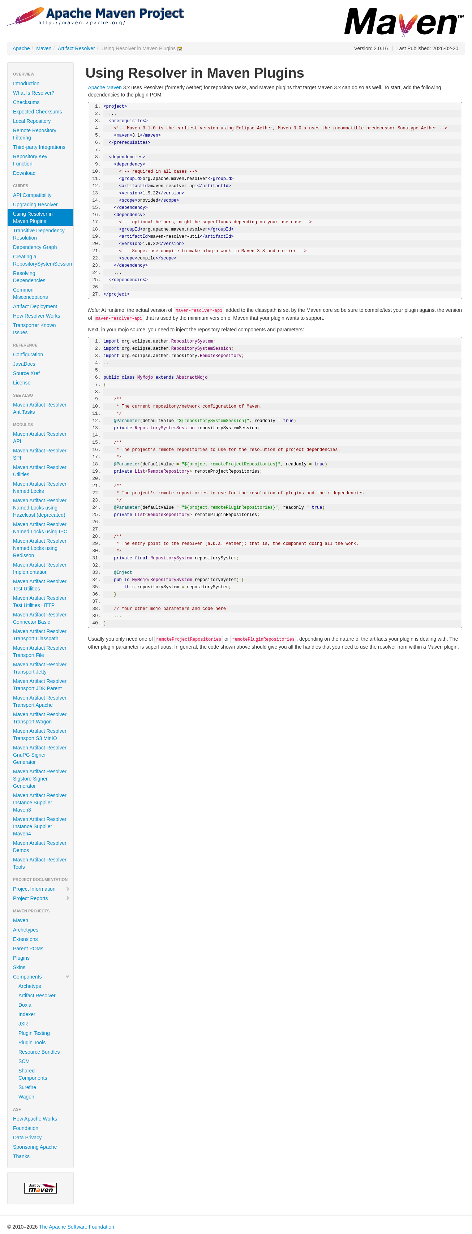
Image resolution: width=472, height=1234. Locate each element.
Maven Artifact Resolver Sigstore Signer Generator (39, 779)
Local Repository (32, 121)
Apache (21, 48)
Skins (19, 967)
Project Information (41, 889)
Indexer (26, 1014)
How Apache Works (35, 1119)
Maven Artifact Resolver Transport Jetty (39, 668)
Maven (43, 48)
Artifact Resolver (76, 48)
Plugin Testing (34, 1033)
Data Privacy (27, 1137)
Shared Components (32, 1074)
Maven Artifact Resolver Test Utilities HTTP (39, 601)
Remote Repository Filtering (34, 134)
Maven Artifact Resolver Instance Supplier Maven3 (39, 802)
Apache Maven (104, 87)
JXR (23, 1024)
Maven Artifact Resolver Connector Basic (39, 618)
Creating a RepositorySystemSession (42, 260)
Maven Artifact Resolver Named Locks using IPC (40, 527)
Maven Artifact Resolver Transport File (39, 651)
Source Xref (26, 373)
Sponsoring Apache (35, 1147)
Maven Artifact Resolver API (39, 437)
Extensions (25, 939)
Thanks (21, 1156)
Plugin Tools (32, 1042)
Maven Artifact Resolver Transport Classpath (39, 634)
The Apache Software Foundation (76, 1227)
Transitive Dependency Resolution (39, 234)
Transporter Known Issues (34, 328)
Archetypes (25, 930)
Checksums (26, 102)
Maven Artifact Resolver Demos (39, 846)
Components (41, 977)
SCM (24, 1061)
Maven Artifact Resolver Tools (39, 863)
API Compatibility (32, 195)
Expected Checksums (37, 112)
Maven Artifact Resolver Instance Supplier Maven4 (39, 826)
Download (24, 173)
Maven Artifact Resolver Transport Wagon (39, 718)
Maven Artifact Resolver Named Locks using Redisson (39, 548)
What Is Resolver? (33, 93)
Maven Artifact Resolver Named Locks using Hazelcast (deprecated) (39, 508)
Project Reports (41, 898)
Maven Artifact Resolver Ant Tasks (39, 408)
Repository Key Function (30, 160)
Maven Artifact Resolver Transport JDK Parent (39, 684)
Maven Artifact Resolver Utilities (39, 470)
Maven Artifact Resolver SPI (39, 454)
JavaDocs (24, 364)
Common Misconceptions (30, 293)
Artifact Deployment (35, 306)
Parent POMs (28, 948)
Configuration (28, 354)
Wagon (26, 1097)
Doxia (24, 1005)
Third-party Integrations (39, 147)
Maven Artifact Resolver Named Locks (39, 487)
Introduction (26, 83)
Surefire (27, 1087)
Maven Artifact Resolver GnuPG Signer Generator (39, 755)
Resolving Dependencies (29, 276)
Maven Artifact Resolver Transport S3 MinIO (39, 734)
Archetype (29, 986)
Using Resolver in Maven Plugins (33, 217)
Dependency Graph (35, 247)
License (21, 383)
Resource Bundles (39, 1052)
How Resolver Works (36, 316)
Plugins (21, 958)
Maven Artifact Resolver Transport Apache (39, 701)
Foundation (25, 1128)
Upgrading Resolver (35, 204)
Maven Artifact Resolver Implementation (39, 568)
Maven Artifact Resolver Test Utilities (39, 585)
